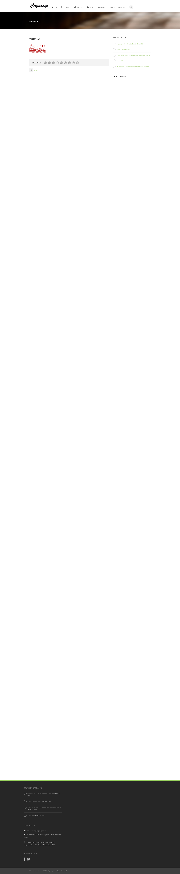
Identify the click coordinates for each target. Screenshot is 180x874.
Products (65, 7)
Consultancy (102, 7)
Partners (112, 7)
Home (55, 7)
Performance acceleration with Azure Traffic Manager (132, 66)
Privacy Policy (38, 871)
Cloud (90, 7)
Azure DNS (120, 61)
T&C (30, 871)
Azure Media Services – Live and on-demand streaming (133, 55)
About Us (121, 7)
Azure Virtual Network (123, 49)
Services (78, 7)
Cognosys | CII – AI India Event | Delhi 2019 (130, 44)
